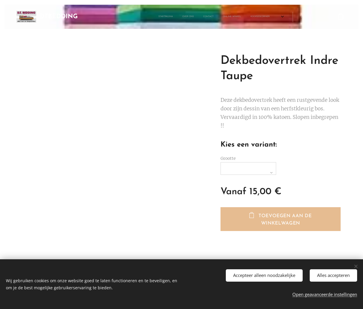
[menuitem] (142, 16)
